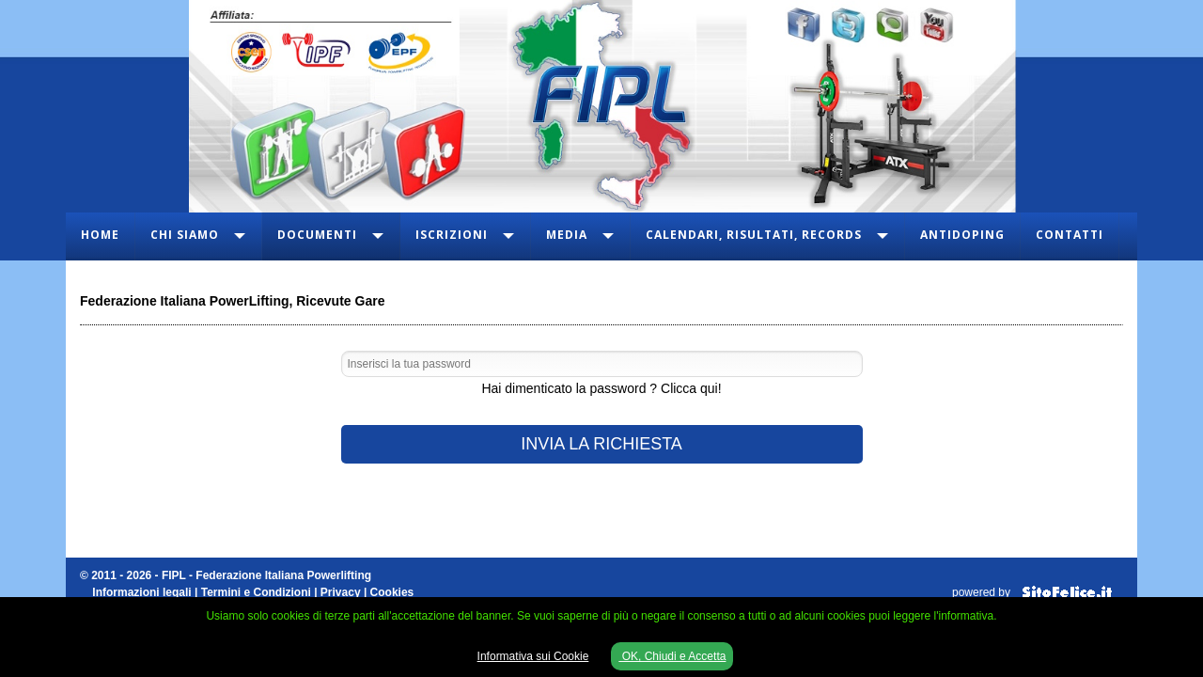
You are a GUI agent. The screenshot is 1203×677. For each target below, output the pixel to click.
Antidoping (962, 235)
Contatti (1069, 235)
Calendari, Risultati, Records (754, 235)
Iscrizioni (451, 235)
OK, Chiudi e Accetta (672, 656)
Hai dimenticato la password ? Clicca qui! (601, 388)
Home (100, 235)
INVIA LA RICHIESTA (601, 443)
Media (566, 235)
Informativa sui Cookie (533, 656)
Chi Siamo (184, 235)
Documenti (317, 235)
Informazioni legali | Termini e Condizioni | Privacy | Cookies (253, 592)
